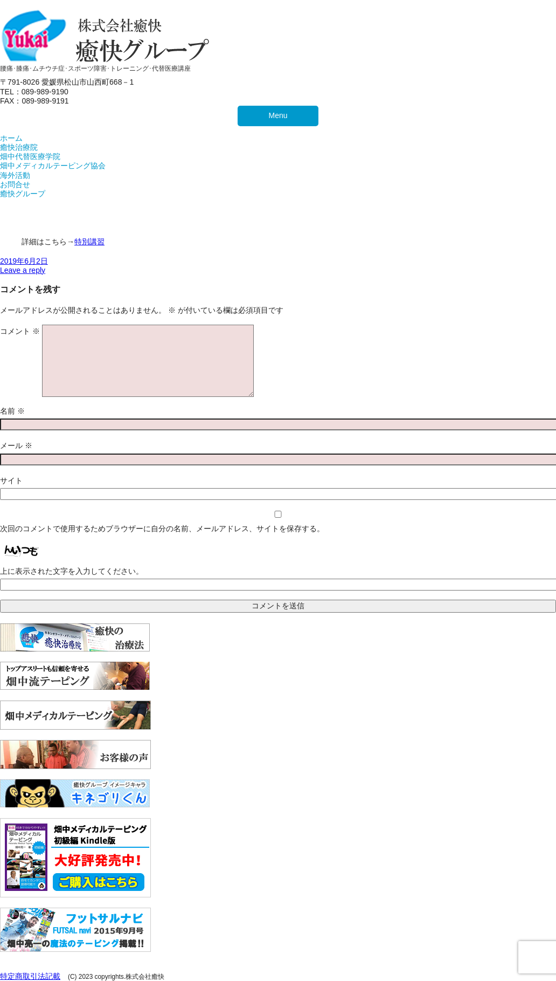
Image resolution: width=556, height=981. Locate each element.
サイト (11, 480)
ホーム (11, 138)
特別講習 (89, 241)
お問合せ (15, 184)
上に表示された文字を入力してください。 (71, 571)
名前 (12, 411)
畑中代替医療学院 (30, 156)
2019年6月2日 (24, 261)
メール (16, 445)
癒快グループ (22, 193)
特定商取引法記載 (30, 976)
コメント (20, 331)
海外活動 (15, 175)
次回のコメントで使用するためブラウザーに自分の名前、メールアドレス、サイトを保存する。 (162, 528)
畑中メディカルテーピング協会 (53, 165)
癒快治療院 (19, 147)
